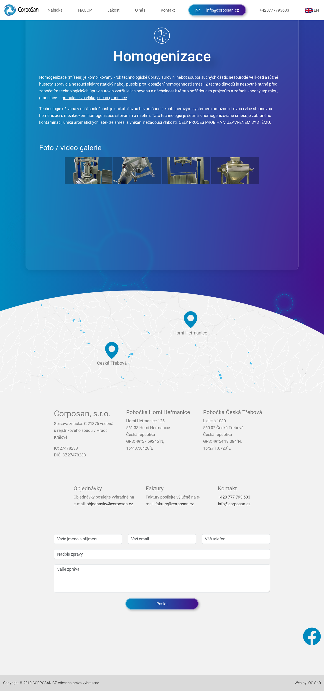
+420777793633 (274, 10)
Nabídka (55, 10)
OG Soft (314, 683)
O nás (140, 10)
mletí (272, 91)
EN (312, 10)
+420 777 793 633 (234, 497)
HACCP (85, 10)
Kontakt (168, 10)
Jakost (113, 10)
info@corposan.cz (217, 10)
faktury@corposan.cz (174, 503)
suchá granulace (112, 97)
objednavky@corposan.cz (110, 503)
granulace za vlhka (78, 97)
